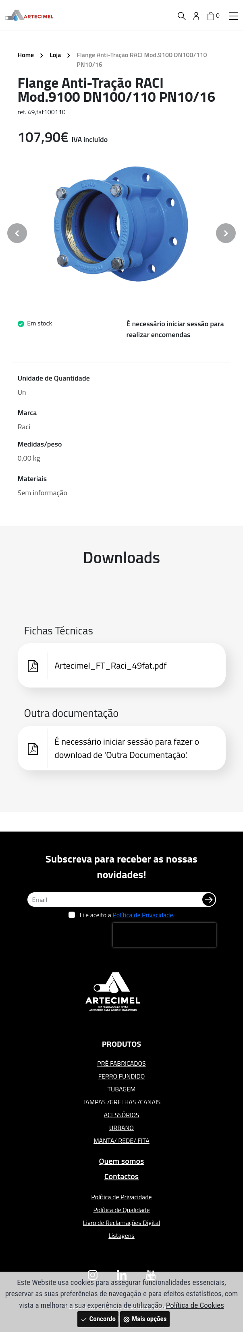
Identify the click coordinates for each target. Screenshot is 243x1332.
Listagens (121, 1235)
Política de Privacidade (142, 915)
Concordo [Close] (97, 1319)
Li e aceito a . (126, 915)
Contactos (121, 1176)
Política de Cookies (195, 1305)
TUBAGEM (122, 1089)
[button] (233, 15)
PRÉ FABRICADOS (121, 1063)
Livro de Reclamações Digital (121, 1222)
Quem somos (121, 1161)
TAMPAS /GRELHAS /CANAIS (121, 1102)
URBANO (121, 1127)
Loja (55, 55)
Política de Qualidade (121, 1210)
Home (26, 55)
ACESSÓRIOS (121, 1115)
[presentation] (164, 935)
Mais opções (144, 1319)
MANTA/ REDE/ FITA (121, 1140)
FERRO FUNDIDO (121, 1076)
